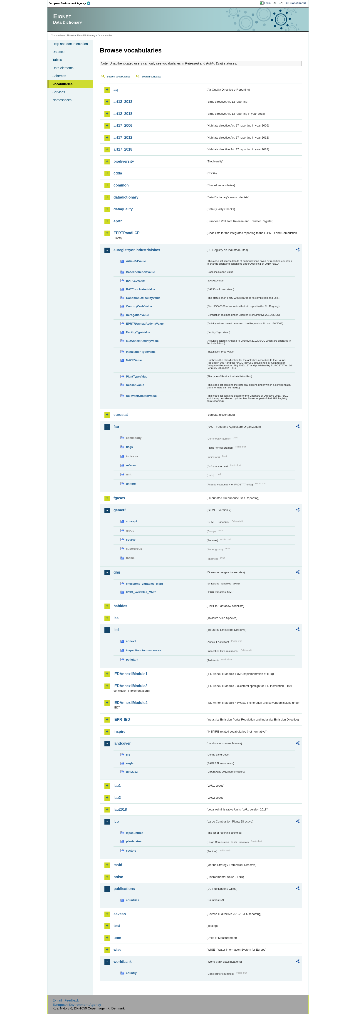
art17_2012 (123, 137)
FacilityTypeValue (138, 332)
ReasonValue (135, 385)
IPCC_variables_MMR (141, 592)
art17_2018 (123, 149)
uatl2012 (132, 771)
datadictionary (126, 197)
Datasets (58, 52)
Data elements (63, 68)
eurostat (121, 415)
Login (267, 3)
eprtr (118, 221)
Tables (57, 60)
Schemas (59, 76)
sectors (131, 850)
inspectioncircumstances (143, 650)
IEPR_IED (122, 719)
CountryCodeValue (139, 306)
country (131, 973)
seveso (120, 914)
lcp (116, 821)
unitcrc (131, 483)
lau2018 (120, 809)
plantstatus (133, 841)
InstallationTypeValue (141, 351)
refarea (131, 465)
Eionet (70, 35)
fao (116, 427)
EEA (71, 3)
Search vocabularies (118, 76)
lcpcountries (134, 833)
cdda (118, 173)
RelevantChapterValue (141, 396)
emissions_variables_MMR (144, 583)
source (131, 539)
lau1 (117, 786)
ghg (117, 572)
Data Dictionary (86, 35)
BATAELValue (135, 280)
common (121, 185)
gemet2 (120, 510)
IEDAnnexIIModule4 (130, 703)
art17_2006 (123, 125)
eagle (130, 763)
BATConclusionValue (140, 289)
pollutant (132, 659)
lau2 (117, 798)
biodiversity (124, 161)
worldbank (123, 962)
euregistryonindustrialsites (137, 250)
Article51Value (136, 261)
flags (129, 447)
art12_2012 (123, 102)
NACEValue (134, 360)
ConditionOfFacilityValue (143, 298)
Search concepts (151, 76)
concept (131, 521)
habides (120, 606)
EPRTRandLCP (127, 233)
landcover (122, 743)
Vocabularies (62, 84)
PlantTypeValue (136, 376)
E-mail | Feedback (65, 1000)
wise (117, 950)
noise (118, 877)
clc (128, 754)
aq (116, 90)
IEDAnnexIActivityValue (142, 341)
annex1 (131, 641)
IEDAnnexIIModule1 (130, 674)
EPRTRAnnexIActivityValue (145, 323)
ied (116, 630)
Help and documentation (70, 44)
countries (132, 900)
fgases (119, 498)
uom (117, 938)
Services (58, 92)
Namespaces (62, 100)
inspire (119, 731)
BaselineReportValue (140, 272)
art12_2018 (123, 114)
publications (124, 889)
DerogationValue (137, 315)
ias (116, 618)
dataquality (123, 209)
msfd (118, 865)
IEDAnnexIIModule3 (130, 686)
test (117, 926)
